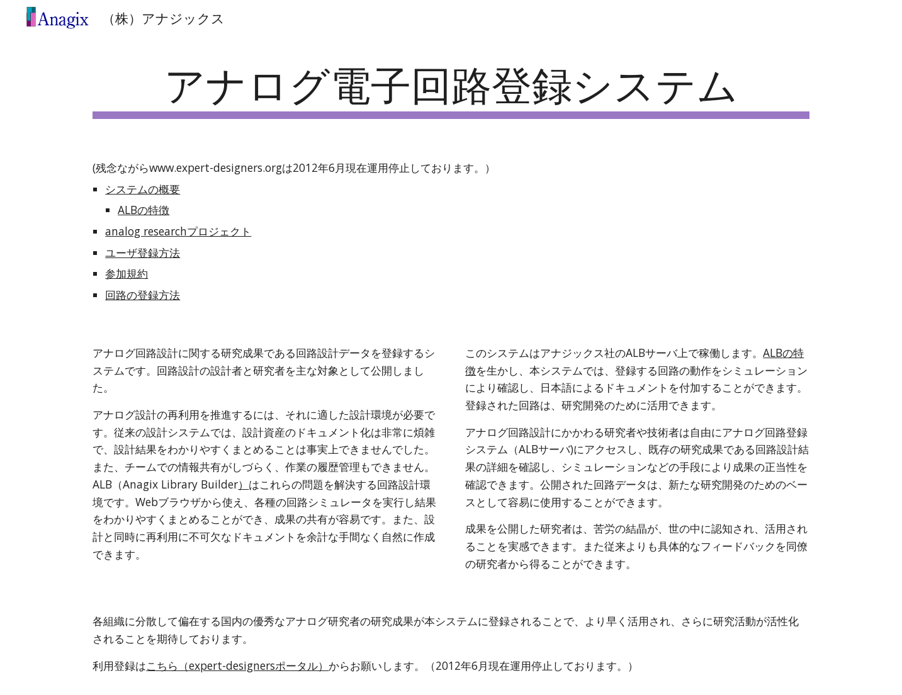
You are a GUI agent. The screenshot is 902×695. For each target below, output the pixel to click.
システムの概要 (142, 188)
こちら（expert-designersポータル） (237, 665)
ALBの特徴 (143, 209)
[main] (450, 88)
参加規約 (126, 273)
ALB (772, 352)
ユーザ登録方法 (142, 252)
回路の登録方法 (142, 294)
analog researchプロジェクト (178, 231)
